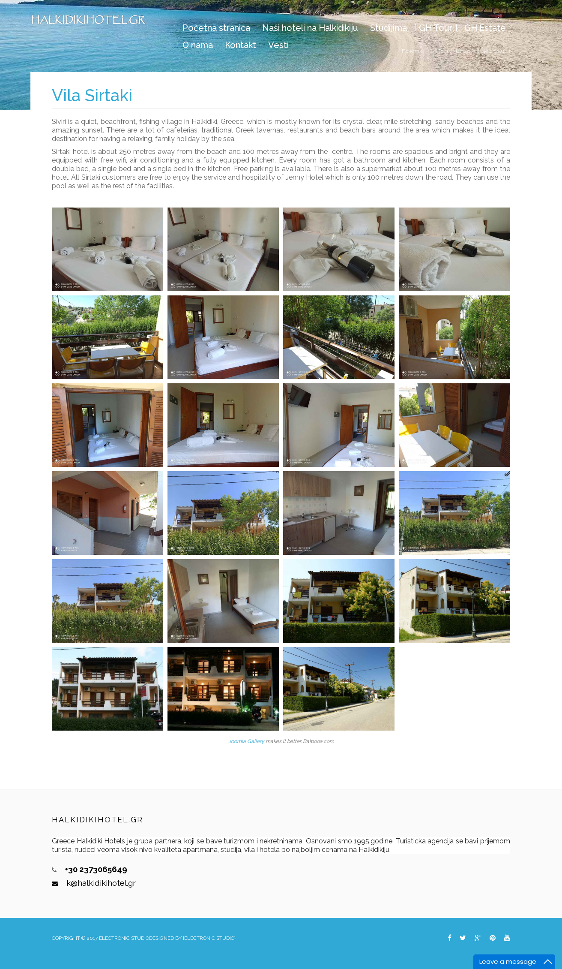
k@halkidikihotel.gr (101, 883)
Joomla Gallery (246, 741)
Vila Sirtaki (92, 95)
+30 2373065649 (96, 869)
